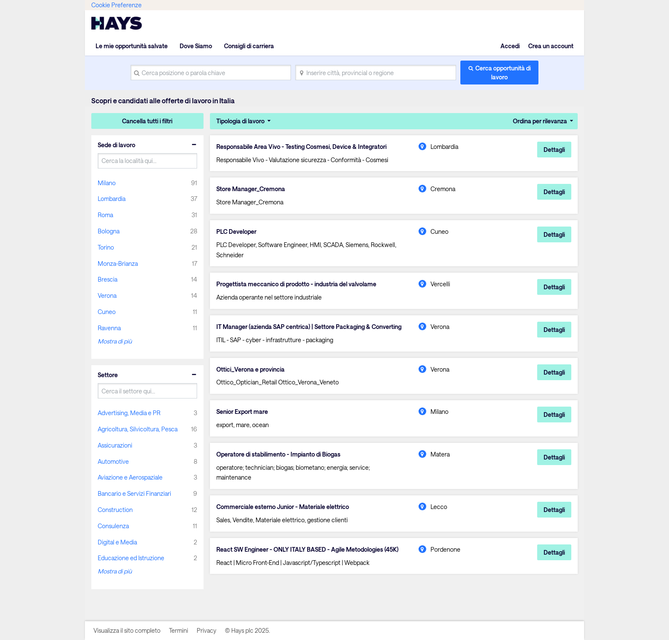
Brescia (107, 279)
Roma (105, 214)
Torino (106, 247)
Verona (107, 295)
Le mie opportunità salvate (132, 45)
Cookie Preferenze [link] (116, 5)
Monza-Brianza (118, 263)
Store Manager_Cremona (250, 189)
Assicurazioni (115, 445)
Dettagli (554, 149)
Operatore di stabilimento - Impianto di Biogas (278, 454)
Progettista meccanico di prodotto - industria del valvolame (296, 284)
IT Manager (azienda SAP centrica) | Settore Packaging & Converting (308, 326)
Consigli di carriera (249, 45)
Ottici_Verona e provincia (250, 369)
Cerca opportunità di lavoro (503, 72)
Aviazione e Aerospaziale (130, 477)
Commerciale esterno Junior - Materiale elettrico (282, 506)
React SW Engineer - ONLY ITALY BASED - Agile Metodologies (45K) (307, 549)
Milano (107, 182)
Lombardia (111, 198)
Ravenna (109, 328)
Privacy (206, 630)
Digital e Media (117, 542)
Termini (178, 630)
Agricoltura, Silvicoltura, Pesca (137, 429)
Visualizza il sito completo (126, 630)
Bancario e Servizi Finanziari (134, 493)
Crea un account (550, 45)
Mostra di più (115, 341)
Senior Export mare (242, 411)
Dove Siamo (196, 45)
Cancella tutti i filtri (147, 121)
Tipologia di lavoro (240, 121)
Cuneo (107, 311)
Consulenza (113, 525)
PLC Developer (236, 231)
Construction (115, 509)
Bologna (108, 231)
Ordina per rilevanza (540, 121)
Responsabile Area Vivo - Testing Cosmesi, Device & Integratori (301, 146)
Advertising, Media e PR (129, 412)
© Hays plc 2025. (247, 630)
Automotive (113, 461)
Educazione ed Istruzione (131, 557)
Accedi (510, 45)
